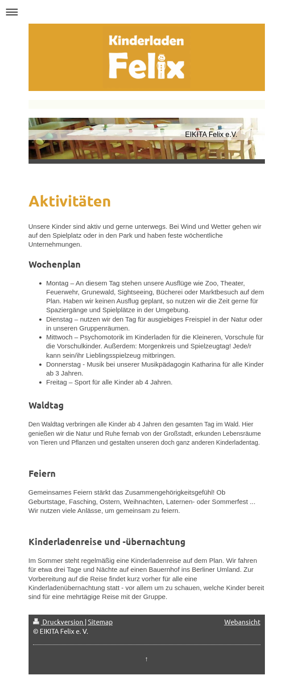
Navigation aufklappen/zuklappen (146, 11)
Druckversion (59, 621)
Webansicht (242, 621)
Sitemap (100, 621)
